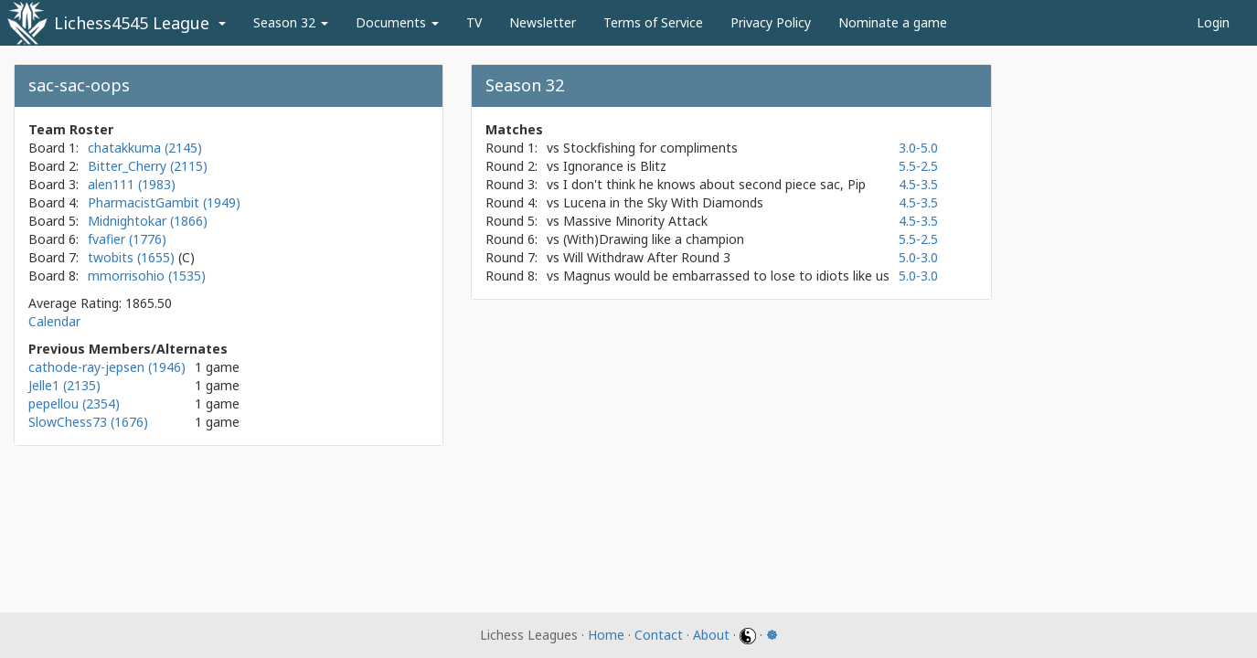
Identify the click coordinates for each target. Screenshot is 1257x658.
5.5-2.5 (918, 166)
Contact (658, 634)
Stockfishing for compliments (650, 147)
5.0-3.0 (918, 257)
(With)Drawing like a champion (653, 239)
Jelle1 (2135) (64, 385)
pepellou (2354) (74, 403)
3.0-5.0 (918, 147)
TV (474, 22)
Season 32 (290, 22)
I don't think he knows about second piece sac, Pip (714, 184)
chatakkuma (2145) (145, 147)
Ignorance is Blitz (614, 166)
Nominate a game (892, 22)
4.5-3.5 (918, 184)
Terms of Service (653, 22)
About (711, 634)
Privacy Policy (770, 22)
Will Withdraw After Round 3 (646, 257)
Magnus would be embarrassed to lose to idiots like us (726, 275)
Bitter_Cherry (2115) (148, 166)
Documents (397, 22)
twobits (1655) (133, 257)
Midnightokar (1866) (148, 220)
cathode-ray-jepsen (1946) (107, 367)
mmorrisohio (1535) (147, 275)
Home (606, 634)
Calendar (54, 321)
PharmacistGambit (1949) (164, 202)
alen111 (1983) (132, 184)
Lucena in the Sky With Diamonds (663, 202)
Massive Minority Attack (635, 220)
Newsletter (542, 22)
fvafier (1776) (127, 239)
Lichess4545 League (131, 23)
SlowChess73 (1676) (88, 421)
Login (1213, 22)
